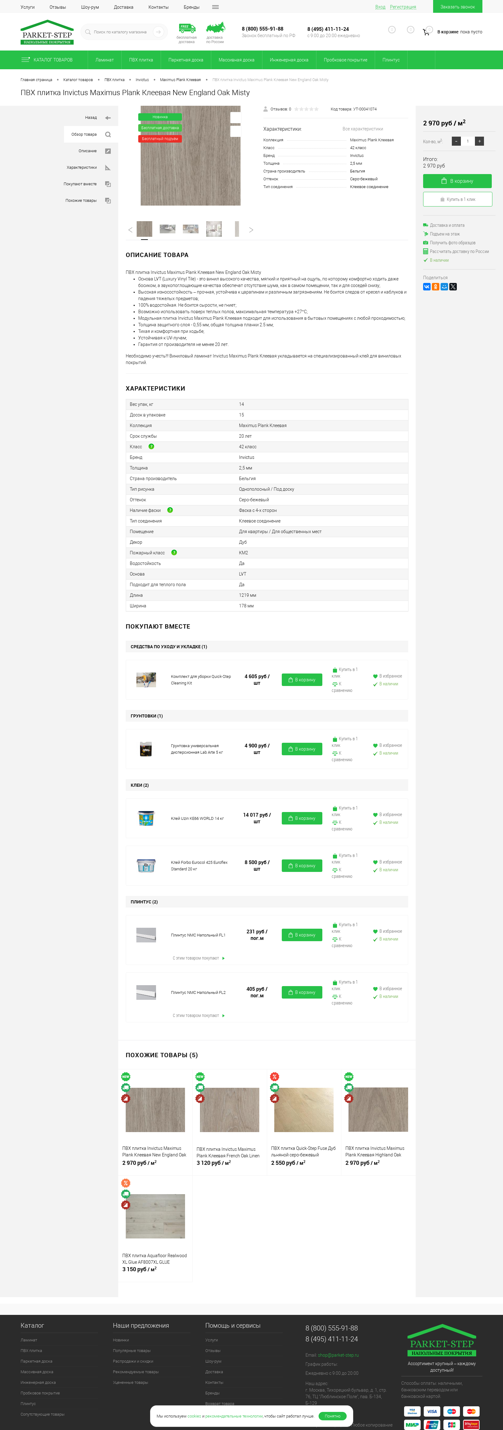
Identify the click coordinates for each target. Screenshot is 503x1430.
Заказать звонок (458, 6)
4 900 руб (257, 749)
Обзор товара (91, 135)
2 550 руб (304, 1165)
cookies (194, 1416)
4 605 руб (257, 679)
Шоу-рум (90, 7)
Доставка (124, 7)
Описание (95, 151)
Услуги (28, 7)
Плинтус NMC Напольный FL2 (198, 992)
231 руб (257, 934)
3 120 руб (229, 1165)
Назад (98, 118)
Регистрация (403, 6)
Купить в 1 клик (345, 672)
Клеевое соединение (369, 186)
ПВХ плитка (141, 59)
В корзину (302, 680)
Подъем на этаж (441, 234)
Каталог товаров (52, 60)
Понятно (332, 1416)
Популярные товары (132, 1350)
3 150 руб (155, 1272)
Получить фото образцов (449, 242)
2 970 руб (155, 1165)
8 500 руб (257, 865)
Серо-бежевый (364, 179)
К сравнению (342, 686)
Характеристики (89, 168)
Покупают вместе (87, 184)
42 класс (358, 147)
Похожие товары (88, 201)
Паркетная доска (185, 59)
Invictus (357, 155)
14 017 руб (257, 818)
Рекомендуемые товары (136, 1371)
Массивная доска (237, 59)
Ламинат (104, 59)
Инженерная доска (289, 59)
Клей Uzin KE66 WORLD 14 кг (197, 818)
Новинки (121, 1340)
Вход (380, 6)
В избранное (387, 676)
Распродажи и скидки (133, 1361)
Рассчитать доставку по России (456, 251)
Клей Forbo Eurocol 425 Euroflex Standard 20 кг (199, 865)
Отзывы (58, 7)
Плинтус (391, 59)
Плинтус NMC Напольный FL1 (198, 935)
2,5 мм (356, 163)
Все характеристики (363, 128)
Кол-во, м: (433, 141)
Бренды (192, 7)
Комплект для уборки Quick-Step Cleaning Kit (201, 679)
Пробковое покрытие (345, 59)
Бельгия (357, 171)
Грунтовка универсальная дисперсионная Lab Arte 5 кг (197, 749)
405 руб (257, 992)
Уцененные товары (130, 1382)
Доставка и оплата (444, 225)
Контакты (159, 7)
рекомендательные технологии (234, 1416)
